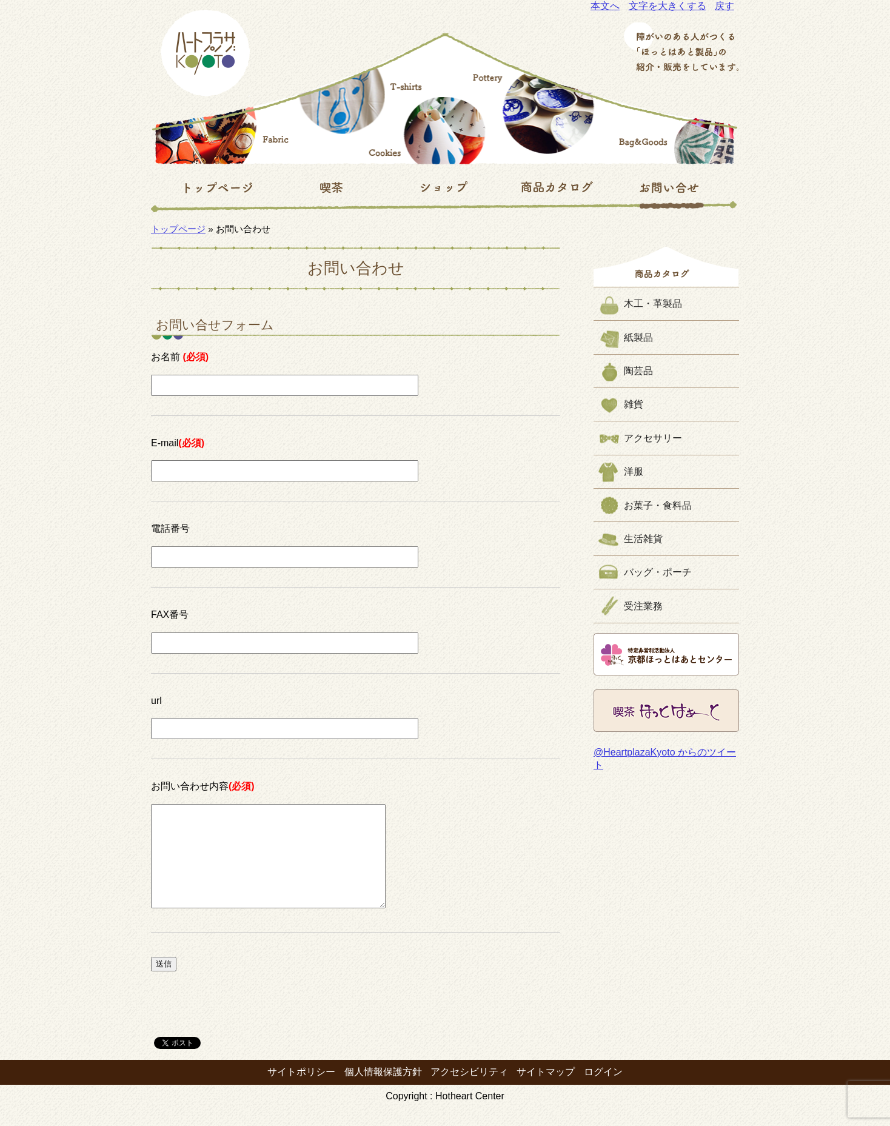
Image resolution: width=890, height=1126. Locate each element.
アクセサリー (653, 438)
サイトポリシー (301, 1090)
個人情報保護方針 (383, 1090)
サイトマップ (546, 1090)
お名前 (180, 357)
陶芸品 (638, 371)
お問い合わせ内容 (203, 786)
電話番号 (170, 528)
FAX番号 (170, 614)
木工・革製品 (653, 303)
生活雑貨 (643, 539)
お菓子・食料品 (658, 505)
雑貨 (633, 404)
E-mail (177, 443)
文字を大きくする (667, 6)
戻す (724, 6)
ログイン (603, 1090)
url (156, 700)
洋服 (633, 471)
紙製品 (638, 337)
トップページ (178, 229)
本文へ (605, 6)
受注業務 (643, 606)
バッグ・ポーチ (658, 572)
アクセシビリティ (469, 1090)
